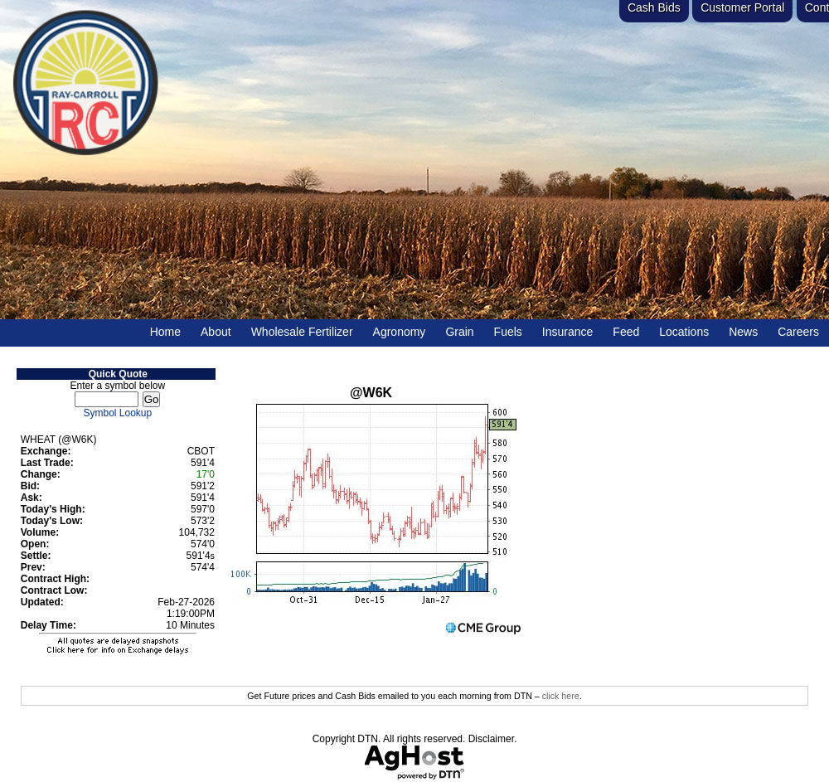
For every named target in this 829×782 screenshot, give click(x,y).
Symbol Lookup (118, 413)
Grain (459, 331)
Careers (798, 331)
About (216, 331)
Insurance (567, 331)
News (743, 331)
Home (165, 331)
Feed (626, 331)
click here (560, 696)
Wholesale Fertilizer (302, 331)
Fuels (508, 331)
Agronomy (399, 331)
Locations (684, 331)
